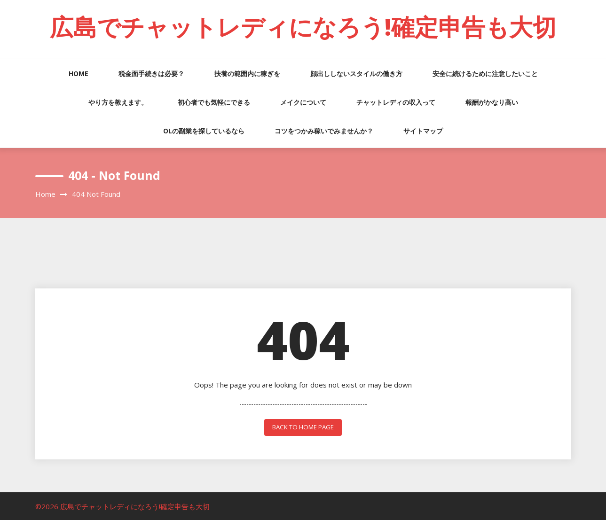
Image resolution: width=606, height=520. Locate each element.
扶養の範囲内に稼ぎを (247, 73)
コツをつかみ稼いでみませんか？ (324, 130)
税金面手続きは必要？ (151, 73)
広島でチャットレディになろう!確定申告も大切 (303, 27)
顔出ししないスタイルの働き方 (356, 73)
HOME (78, 73)
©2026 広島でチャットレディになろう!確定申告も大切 (122, 505)
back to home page (303, 426)
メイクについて (303, 102)
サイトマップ (423, 130)
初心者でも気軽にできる (214, 102)
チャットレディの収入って (395, 102)
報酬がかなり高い (491, 102)
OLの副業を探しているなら (203, 130)
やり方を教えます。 (118, 102)
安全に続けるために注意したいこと (485, 73)
